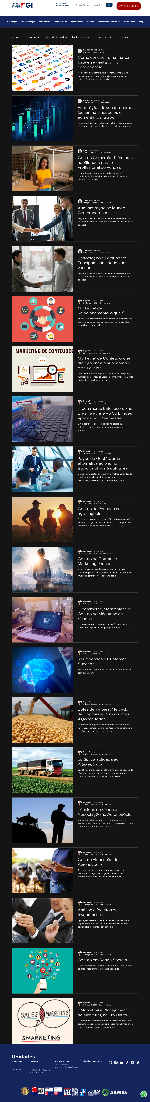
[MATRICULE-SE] (129, 6)
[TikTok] (127, 1062)
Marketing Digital (80, 37)
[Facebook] (116, 1062)
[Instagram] (110, 1062)
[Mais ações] (133, 50)
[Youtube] (132, 1062)
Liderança (126, 37)
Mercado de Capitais (56, 37)
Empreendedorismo (105, 37)
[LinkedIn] (121, 1062)
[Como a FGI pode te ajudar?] (88, 5)
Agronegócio (33, 37)
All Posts (16, 37)
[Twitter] (138, 1062)
